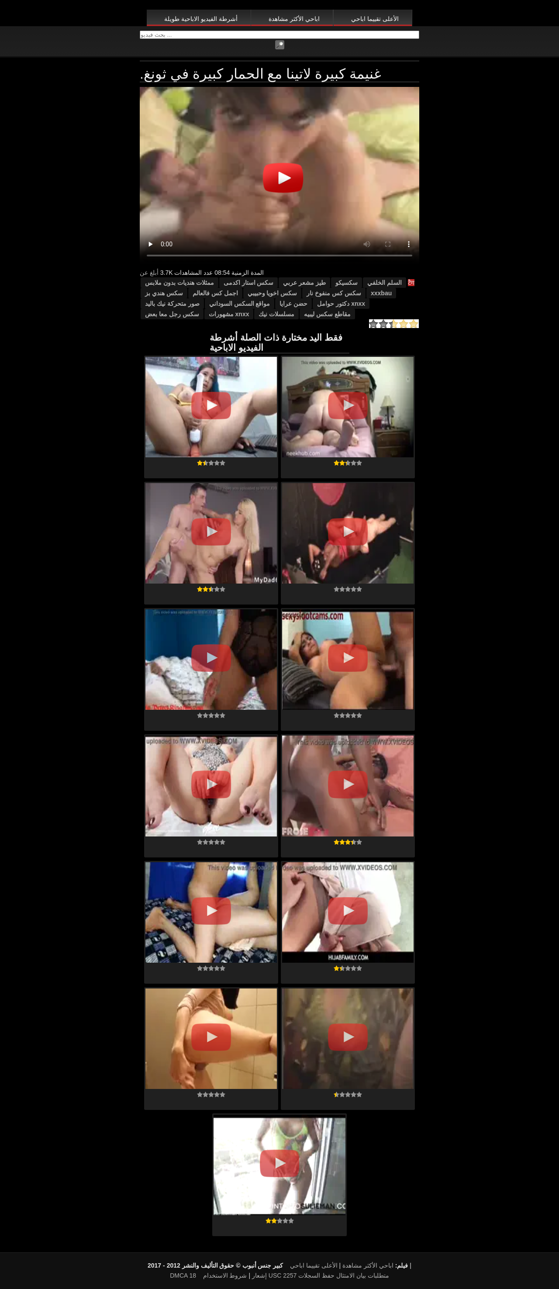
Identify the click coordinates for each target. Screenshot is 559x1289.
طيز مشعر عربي (304, 282)
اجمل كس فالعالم (215, 293)
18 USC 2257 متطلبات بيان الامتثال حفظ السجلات (289, 1275)
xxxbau (381, 293)
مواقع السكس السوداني (239, 303)
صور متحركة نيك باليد (172, 303)
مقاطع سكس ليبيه (327, 314)
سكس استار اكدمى (249, 282)
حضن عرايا (293, 303)
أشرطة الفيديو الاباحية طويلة (201, 18)
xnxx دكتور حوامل (341, 303)
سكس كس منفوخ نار (334, 293)
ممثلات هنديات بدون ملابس (179, 282)
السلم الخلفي (384, 282)
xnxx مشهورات (229, 314)
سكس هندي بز (164, 293)
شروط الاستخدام (225, 1275)
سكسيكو (346, 282)
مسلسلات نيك (276, 314)
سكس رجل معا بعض (172, 314)
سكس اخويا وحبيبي (272, 293)
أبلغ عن (149, 272)
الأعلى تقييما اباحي (375, 18)
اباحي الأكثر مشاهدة (294, 18)
